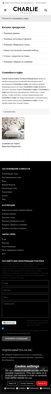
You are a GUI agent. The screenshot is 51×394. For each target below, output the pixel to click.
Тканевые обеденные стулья (13, 221)
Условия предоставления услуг (18, 333)
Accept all (42, 383)
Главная (5, 18)
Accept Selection (27, 383)
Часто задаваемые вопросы (13, 250)
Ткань (4, 181)
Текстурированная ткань (11, 177)
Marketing (45, 388)
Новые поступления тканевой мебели (17, 210)
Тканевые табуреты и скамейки (14, 225)
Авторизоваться (27, 3)
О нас (4, 239)
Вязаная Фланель (9, 185)
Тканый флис (7, 192)
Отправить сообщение (16, 339)
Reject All (12, 383)
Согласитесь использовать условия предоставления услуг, (24, 331)
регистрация (41, 3)
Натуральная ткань (9, 188)
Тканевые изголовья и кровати (14, 228)
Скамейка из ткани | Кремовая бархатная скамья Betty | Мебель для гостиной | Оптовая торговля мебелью (12, 145)
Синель (5, 195)
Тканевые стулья (8, 217)
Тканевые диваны (9, 214)
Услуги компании (9, 246)
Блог (4, 254)
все (10, 18)
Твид (4, 199)
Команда (5, 243)
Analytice (21, 388)
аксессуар (9, 323)
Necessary (9, 388)
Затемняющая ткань (10, 174)
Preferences (33, 388)
